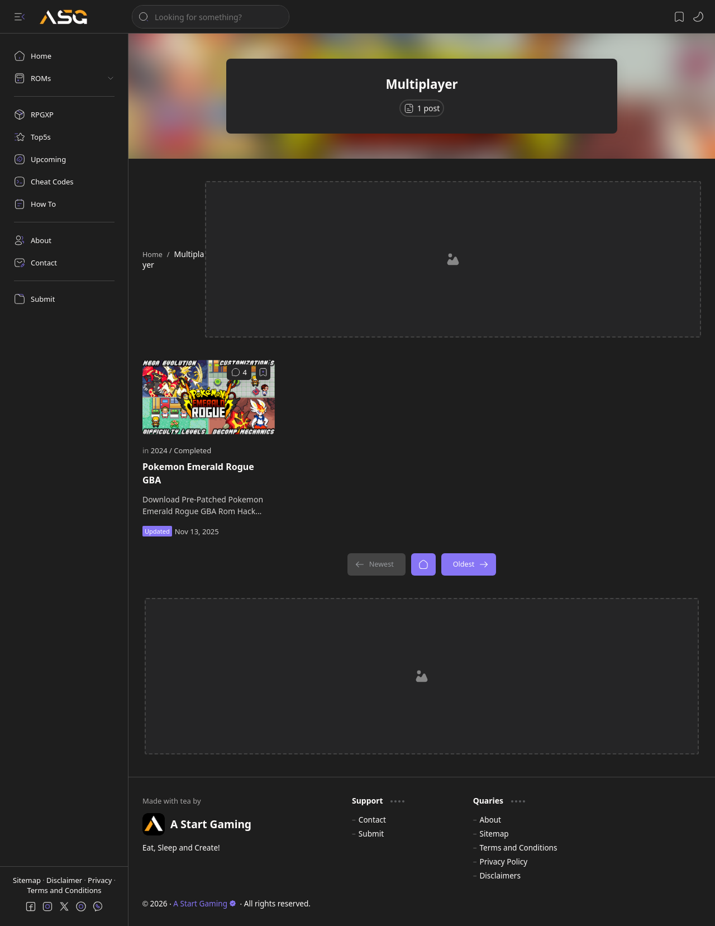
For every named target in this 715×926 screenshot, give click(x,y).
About (490, 819)
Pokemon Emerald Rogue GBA (198, 473)
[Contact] (64, 262)
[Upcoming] (64, 159)
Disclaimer (65, 880)
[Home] (64, 56)
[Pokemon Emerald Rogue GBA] (208, 397)
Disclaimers (500, 875)
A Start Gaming (204, 903)
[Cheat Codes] (64, 181)
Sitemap (27, 880)
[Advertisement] (454, 259)
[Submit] (64, 299)
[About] (64, 240)
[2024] (161, 450)
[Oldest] (469, 564)
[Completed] (192, 450)
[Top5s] (64, 137)
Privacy (101, 880)
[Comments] (239, 372)
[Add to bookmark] (263, 372)
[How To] (64, 204)
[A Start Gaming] (69, 17)
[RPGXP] (64, 114)
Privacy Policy (503, 861)
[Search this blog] (210, 17)
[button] (19, 16)
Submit (371, 833)
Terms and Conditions (64, 890)
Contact (372, 819)
